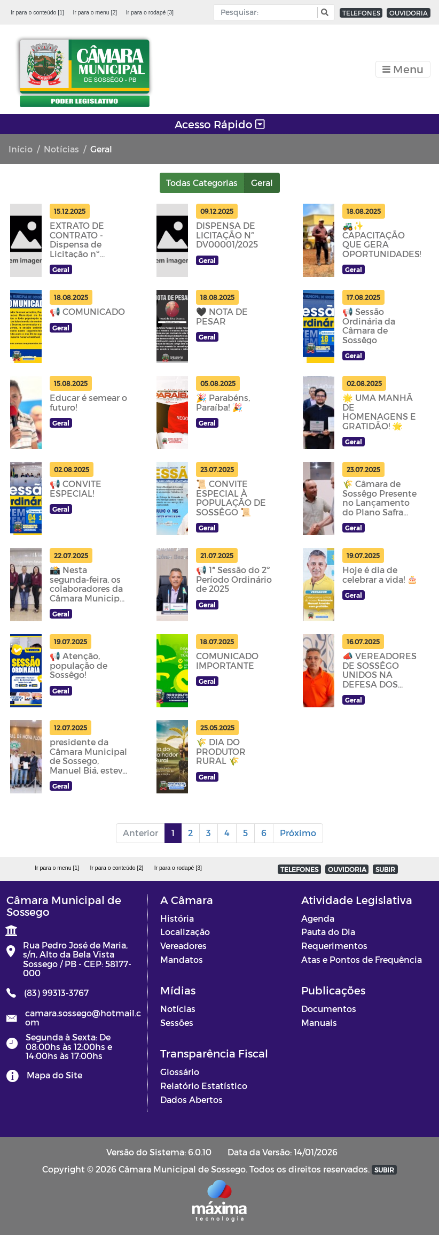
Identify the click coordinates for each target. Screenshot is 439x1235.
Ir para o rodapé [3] (150, 12)
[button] (323, 12)
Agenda (317, 918)
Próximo (298, 833)
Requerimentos (334, 945)
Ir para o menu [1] (57, 868)
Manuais (319, 1022)
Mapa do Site (54, 1075)
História (177, 918)
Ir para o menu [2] (95, 12)
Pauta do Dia (328, 932)
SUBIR (385, 869)
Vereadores (183, 945)
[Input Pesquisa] (267, 12)
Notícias (61, 149)
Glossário (179, 1072)
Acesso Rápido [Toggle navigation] (220, 124)
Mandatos (181, 959)
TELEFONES (361, 13)
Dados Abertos (191, 1099)
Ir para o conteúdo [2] (116, 868)
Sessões (176, 1022)
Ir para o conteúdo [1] (37, 12)
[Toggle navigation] (402, 69)
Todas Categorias (202, 182)
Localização (185, 932)
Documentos (328, 1009)
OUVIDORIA (408, 13)
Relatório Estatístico (203, 1085)
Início (21, 149)
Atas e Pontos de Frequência (361, 959)
